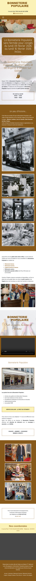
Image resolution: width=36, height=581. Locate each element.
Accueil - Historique (8, 573)
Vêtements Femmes (17, 573)
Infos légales (29, 575)
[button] (2, 26)
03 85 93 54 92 (18, 13)
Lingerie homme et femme (11, 267)
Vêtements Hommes (27, 573)
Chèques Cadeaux (12, 575)
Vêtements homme (9, 265)
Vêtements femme (9, 264)
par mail (19, 516)
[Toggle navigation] (3, 17)
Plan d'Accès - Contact (21, 575)
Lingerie (5, 575)
